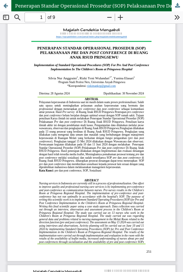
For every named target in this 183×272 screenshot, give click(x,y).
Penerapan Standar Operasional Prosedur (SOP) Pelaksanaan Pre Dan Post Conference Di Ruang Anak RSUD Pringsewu (99, 5)
